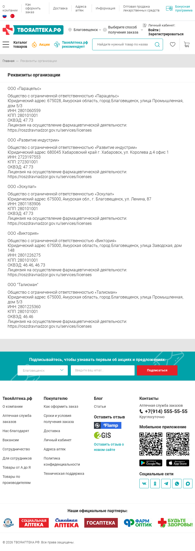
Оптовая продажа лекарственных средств (141, 8)
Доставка (60, 8)
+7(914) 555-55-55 (166, 411)
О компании (10, 8)
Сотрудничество (16, 449)
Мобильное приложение (162, 426)
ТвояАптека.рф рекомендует (71, 44)
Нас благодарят (16, 431)
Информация (105, 8)
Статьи (100, 406)
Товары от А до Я (17, 467)
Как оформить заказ (33, 8)
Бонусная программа (179, 8)
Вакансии (11, 440)
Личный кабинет (58, 440)
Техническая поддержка (64, 473)
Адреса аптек (80, 8)
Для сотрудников (17, 458)
